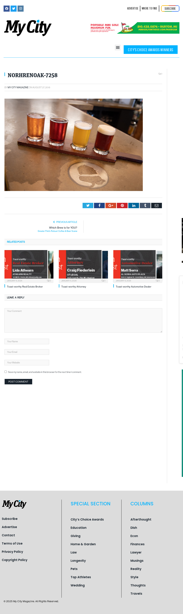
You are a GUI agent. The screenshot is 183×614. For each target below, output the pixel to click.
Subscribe (10, 519)
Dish (133, 528)
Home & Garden (83, 544)
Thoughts (138, 585)
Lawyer (136, 552)
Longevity (78, 561)
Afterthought (140, 519)
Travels (136, 593)
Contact (8, 535)
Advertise (9, 527)
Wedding (78, 585)
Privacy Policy (12, 552)
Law (74, 552)
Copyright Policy (14, 560)
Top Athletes (81, 577)
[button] (118, 47)
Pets (74, 569)
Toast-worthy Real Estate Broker (25, 286)
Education (78, 528)
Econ (134, 536)
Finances (137, 544)
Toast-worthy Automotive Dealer (133, 286)
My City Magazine (18, 87)
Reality (135, 569)
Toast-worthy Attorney (73, 286)
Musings (137, 561)
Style (134, 577)
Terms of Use (12, 543)
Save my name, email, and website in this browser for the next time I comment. (44, 372)
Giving (75, 536)
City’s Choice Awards (87, 519)
